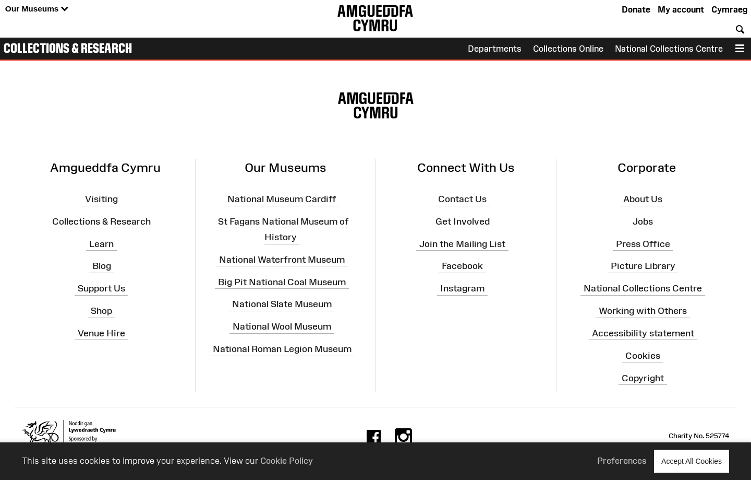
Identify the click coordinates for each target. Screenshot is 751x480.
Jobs (643, 221)
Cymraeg (729, 9)
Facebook (462, 266)
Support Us (101, 288)
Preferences (622, 460)
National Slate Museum (282, 304)
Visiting (101, 199)
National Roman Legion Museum (282, 349)
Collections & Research (68, 48)
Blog (101, 266)
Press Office (643, 243)
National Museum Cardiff (281, 199)
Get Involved (462, 221)
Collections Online (568, 48)
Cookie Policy (286, 460)
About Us (642, 199)
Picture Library (643, 266)
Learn (101, 243)
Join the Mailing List (462, 243)
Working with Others (643, 311)
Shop (101, 311)
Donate (636, 9)
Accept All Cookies (691, 460)
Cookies (642, 355)
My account (681, 9)
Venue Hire (101, 333)
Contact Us (462, 199)
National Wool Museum (282, 326)
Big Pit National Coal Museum (282, 281)
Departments (495, 48)
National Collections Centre (669, 48)
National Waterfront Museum (282, 259)
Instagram (462, 288)
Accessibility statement (643, 333)
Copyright (643, 377)
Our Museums (36, 9)
